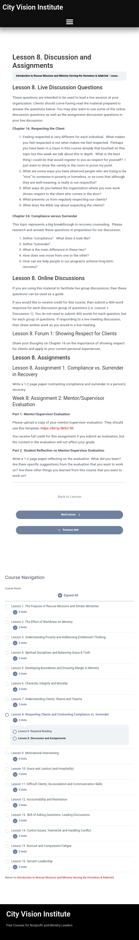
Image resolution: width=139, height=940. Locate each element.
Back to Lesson (69, 496)
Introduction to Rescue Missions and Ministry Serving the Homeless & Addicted (65, 877)
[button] (69, 21)
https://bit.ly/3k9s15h (57, 428)
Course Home (13, 588)
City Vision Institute (33, 7)
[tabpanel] (69, 281)
